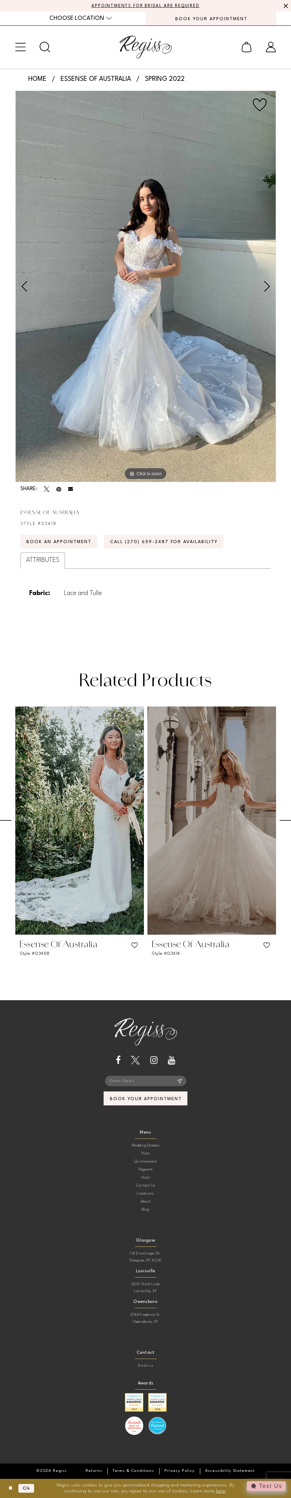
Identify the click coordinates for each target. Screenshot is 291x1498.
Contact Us (145, 1186)
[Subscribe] (179, 1081)
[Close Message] (285, 5)
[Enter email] (145, 1081)
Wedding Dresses (145, 1146)
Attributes (42, 560)
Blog (145, 1210)
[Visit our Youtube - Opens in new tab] (171, 1060)
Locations (145, 1194)
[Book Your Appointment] (211, 18)
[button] (20, 47)
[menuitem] (80, 18)
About (145, 1202)
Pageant (145, 1170)
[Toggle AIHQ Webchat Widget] (266, 1486)
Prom (145, 1154)
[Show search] (45, 47)
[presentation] (79, 820)
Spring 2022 (165, 79)
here (220, 1491)
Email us (145, 1366)
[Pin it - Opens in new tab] (58, 489)
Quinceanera (145, 1162)
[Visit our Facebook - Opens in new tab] (118, 1060)
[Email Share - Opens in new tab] (70, 489)
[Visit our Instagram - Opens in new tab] (153, 1060)
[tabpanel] (146, 286)
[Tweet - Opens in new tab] (46, 489)
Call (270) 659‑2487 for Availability (164, 542)
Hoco (145, 1178)
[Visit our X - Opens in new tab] (135, 1060)
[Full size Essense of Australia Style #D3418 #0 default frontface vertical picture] (146, 286)
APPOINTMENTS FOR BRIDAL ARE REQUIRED (145, 6)
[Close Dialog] (10, 1488)
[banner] (146, 47)
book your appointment (146, 1099)
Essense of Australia (95, 79)
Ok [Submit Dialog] (27, 1488)
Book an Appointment (58, 542)
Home (37, 79)
